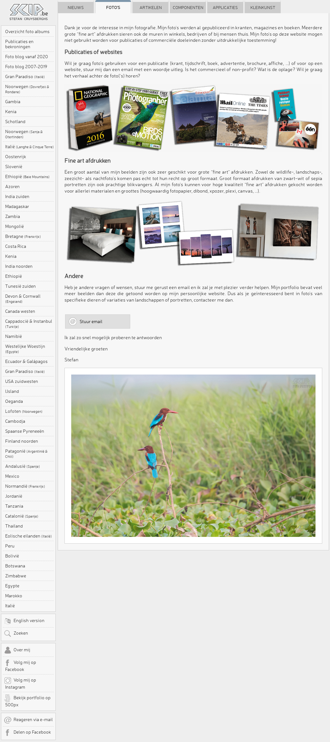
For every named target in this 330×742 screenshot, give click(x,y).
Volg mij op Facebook (20, 665)
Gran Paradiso (25, 76)
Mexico (12, 476)
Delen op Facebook (27, 733)
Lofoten (24, 411)
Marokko (13, 595)
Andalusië (22, 466)
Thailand (14, 526)
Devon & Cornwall (23, 299)
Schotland (15, 121)
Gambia (12, 101)
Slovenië (13, 166)
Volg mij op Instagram (20, 683)
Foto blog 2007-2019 (26, 66)
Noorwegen (27, 89)
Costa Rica (15, 246)
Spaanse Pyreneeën (24, 431)
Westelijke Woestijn (25, 349)
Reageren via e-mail (28, 720)
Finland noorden (21, 441)
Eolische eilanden (28, 535)
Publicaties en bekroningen (19, 44)
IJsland (12, 391)
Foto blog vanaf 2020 (26, 56)
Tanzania (14, 506)
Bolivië (12, 555)
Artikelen (151, 7)
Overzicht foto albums (27, 31)
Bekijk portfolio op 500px (27, 700)
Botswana (15, 565)
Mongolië (14, 226)
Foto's (113, 7)
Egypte (12, 585)
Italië (29, 146)
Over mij (17, 650)
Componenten (188, 7)
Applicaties (225, 7)
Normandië (25, 486)
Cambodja (15, 421)
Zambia (12, 216)
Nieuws (76, 7)
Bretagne (23, 236)
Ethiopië (27, 176)
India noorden (19, 266)
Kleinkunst (262, 7)
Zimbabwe (15, 575)
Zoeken (16, 634)
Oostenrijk (15, 156)
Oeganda (14, 401)
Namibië (13, 336)
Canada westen (20, 311)
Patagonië (26, 453)
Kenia (10, 111)
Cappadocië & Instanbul (28, 324)
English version (24, 621)
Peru (10, 545)
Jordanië (13, 496)
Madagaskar (17, 206)
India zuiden (17, 196)
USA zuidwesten (21, 381)
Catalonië (21, 516)
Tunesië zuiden (20, 286)
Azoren (12, 186)
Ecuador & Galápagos (26, 361)
